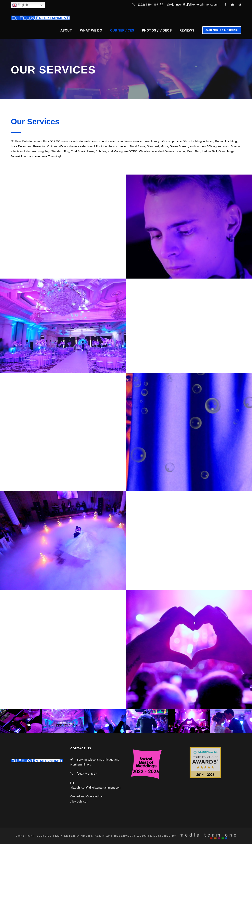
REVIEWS (187, 30)
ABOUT (66, 30)
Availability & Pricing (222, 30)
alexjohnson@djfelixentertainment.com (192, 4)
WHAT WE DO (91, 30)
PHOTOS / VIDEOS (157, 30)
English (20, 5)
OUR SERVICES (122, 30)
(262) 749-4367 (148, 4)
